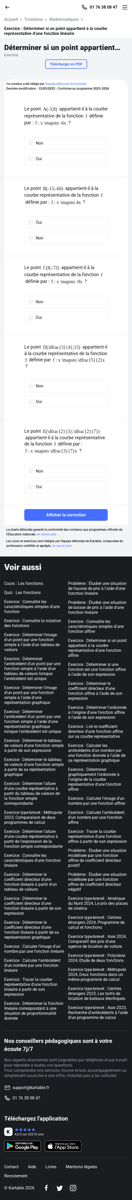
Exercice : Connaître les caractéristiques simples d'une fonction (32, 606)
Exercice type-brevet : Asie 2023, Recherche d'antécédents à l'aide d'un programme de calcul (98, 1012)
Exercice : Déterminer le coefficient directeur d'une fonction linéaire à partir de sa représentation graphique (31, 930)
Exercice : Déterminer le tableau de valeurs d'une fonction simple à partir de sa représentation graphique (34, 767)
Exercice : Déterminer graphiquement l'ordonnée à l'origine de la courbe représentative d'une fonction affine (94, 779)
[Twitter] (59, 1188)
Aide (32, 1166)
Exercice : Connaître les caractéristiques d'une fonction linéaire (32, 860)
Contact (11, 1166)
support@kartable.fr (31, 1087)
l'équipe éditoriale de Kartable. (66, 84)
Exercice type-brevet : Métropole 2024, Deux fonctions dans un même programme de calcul (97, 974)
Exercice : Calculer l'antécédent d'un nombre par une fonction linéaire (32, 965)
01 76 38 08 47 (103, 7)
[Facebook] (46, 1188)
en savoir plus (46, 534)
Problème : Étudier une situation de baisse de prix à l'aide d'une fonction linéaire (97, 607)
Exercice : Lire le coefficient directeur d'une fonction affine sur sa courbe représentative (95, 731)
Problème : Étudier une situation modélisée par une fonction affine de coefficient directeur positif (97, 858)
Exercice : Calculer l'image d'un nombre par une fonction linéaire (34, 949)
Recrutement (15, 1175)
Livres (50, 1166)
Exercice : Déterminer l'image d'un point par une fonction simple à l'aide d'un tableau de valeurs (32, 642)
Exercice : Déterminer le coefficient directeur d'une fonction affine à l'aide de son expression (95, 691)
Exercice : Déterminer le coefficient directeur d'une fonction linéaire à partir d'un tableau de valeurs (30, 882)
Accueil (11, 19)
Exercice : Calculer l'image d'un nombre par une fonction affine (96, 801)
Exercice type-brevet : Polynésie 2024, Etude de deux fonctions (96, 958)
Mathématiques (64, 19)
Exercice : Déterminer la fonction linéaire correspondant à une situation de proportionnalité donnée (33, 1011)
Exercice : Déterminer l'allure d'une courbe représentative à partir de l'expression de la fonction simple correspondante (33, 839)
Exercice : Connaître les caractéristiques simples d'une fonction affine (96, 626)
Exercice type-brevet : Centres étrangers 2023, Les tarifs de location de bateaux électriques (96, 993)
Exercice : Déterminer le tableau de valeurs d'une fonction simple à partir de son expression (34, 745)
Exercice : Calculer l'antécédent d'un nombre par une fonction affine (96, 817)
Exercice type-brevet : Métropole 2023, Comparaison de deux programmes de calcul (33, 817)
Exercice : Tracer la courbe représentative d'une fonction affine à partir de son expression (97, 836)
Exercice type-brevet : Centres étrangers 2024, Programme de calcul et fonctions (96, 922)
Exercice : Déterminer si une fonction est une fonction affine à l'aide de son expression (97, 669)
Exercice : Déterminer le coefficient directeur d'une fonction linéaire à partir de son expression (32, 906)
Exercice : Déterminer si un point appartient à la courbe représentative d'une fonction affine (97, 648)
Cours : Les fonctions (23, 583)
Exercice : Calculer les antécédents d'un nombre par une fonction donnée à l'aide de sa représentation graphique (96, 753)
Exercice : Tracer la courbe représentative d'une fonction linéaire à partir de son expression (30, 987)
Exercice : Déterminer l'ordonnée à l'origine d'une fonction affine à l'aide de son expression (97, 712)
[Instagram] (73, 1188)
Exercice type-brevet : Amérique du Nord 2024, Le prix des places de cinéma (98, 903)
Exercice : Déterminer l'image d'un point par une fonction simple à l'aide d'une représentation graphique (30, 695)
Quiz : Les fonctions (22, 592)
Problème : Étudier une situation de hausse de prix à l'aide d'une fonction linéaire (97, 588)
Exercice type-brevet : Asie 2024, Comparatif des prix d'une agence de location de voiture (97, 941)
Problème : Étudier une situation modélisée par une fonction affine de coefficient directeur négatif (97, 882)
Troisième (33, 19)
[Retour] (9, 6)
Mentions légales (81, 1166)
